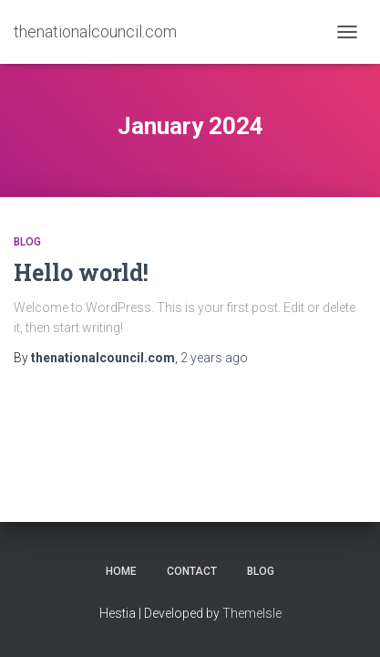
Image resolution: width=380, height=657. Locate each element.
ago (214, 357)
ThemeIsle (252, 613)
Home (121, 571)
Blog (27, 241)
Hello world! (81, 272)
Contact (192, 571)
